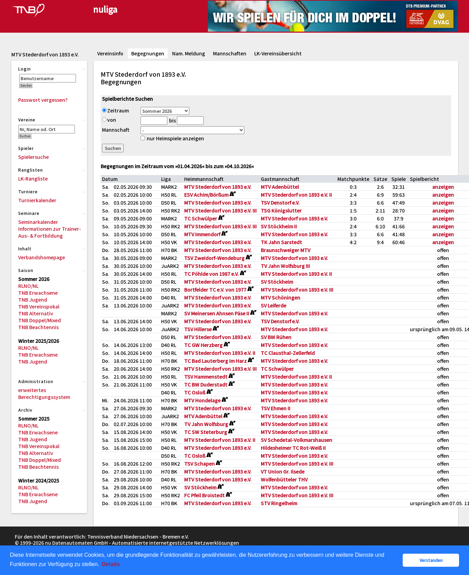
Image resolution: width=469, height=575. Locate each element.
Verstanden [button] (431, 560)
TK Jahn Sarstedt (281, 242)
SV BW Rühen (276, 337)
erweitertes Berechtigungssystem (44, 393)
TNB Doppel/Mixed (39, 320)
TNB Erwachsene (38, 292)
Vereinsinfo (110, 53)
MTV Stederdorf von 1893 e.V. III (220, 210)
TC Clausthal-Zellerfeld (288, 352)
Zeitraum (115, 110)
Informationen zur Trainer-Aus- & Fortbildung (49, 232)
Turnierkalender (37, 200)
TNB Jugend (32, 299)
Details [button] (111, 564)
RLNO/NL (28, 285)
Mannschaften (229, 53)
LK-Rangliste (33, 178)
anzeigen (443, 186)
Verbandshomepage (41, 257)
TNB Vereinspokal (38, 306)
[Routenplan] (232, 194)
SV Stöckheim (277, 281)
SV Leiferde (273, 305)
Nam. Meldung (188, 53)
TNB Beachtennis (38, 327)
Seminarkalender (38, 221)
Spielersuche (33, 156)
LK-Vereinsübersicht (278, 53)
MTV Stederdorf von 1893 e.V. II (296, 194)
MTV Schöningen (280, 297)
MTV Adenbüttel (280, 186)
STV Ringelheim (279, 503)
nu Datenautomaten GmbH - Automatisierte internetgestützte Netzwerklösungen (142, 542)
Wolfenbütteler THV (284, 479)
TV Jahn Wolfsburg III (285, 265)
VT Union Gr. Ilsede (282, 471)
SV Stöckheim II (279, 226)
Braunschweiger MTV (285, 250)
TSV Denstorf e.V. (280, 202)
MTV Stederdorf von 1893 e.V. (218, 186)
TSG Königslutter (281, 210)
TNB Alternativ (35, 313)
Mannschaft (116, 129)
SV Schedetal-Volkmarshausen (296, 439)
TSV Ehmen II (275, 408)
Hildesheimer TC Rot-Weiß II (293, 447)
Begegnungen (147, 53)
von (109, 119)
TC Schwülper (277, 368)
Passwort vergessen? (43, 99)
